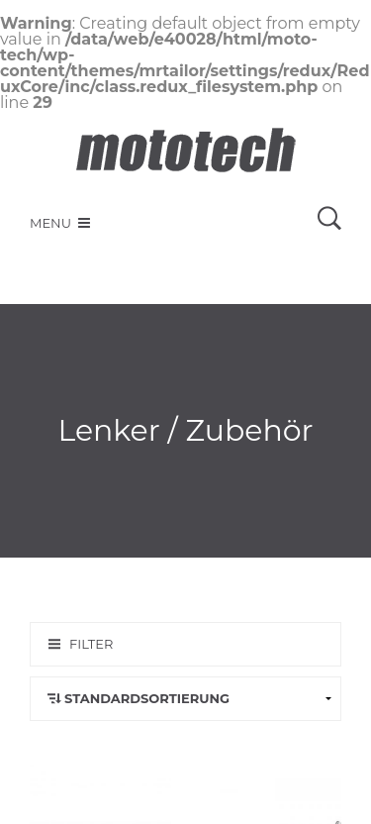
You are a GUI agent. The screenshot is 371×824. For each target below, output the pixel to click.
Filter (91, 644)
